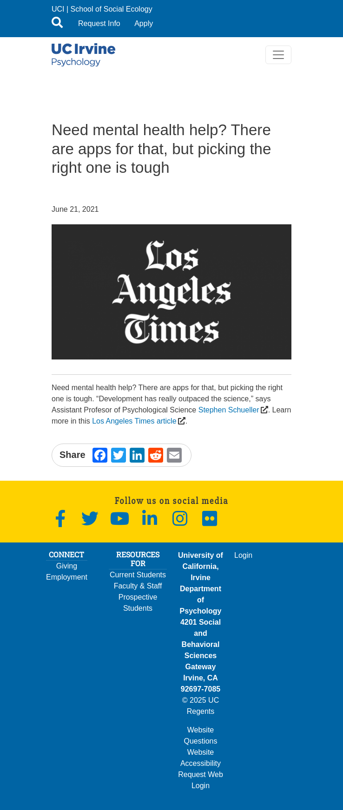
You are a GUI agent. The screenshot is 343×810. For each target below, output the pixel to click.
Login (243, 555)
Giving (66, 566)
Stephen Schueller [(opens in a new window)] (228, 410)
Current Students (138, 575)
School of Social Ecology (111, 9)
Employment (66, 577)
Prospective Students (138, 602)
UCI (58, 9)
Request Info (99, 23)
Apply (143, 23)
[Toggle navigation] (278, 55)
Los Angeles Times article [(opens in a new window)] (134, 421)
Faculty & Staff (138, 586)
